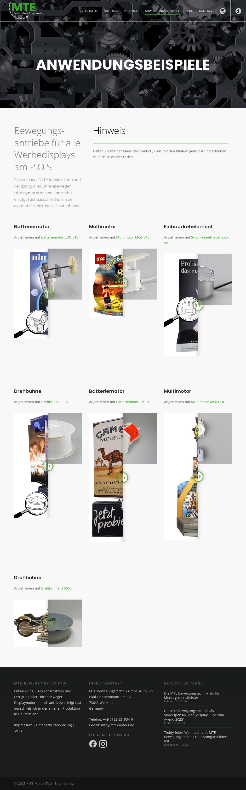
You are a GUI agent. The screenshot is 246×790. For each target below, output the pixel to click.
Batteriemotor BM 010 (133, 402)
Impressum (23, 725)
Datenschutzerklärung (54, 725)
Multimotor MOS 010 (132, 237)
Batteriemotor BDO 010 (59, 237)
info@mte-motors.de (117, 725)
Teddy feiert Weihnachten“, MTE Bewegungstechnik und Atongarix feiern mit (196, 736)
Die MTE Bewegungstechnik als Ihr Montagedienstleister (191, 695)
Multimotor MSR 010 (207, 402)
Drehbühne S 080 (55, 402)
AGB (18, 731)
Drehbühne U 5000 (56, 588)
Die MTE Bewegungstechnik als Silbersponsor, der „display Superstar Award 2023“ (194, 715)
